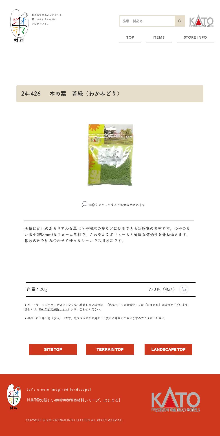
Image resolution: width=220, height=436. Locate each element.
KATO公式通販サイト (53, 309)
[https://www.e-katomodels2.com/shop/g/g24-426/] (184, 289)
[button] (110, 154)
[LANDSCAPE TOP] (168, 349)
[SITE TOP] (53, 349)
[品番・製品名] (144, 21)
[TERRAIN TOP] (110, 349)
